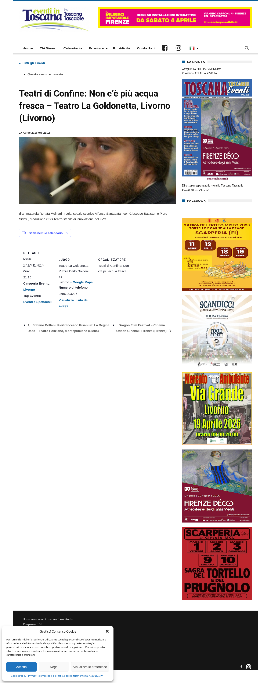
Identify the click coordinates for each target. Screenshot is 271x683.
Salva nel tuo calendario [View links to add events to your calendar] (46, 233)
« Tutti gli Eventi (32, 63)
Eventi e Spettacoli (37, 302)
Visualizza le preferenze (90, 667)
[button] (107, 631)
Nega (54, 667)
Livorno (29, 289)
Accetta (21, 667)
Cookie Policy (18, 675)
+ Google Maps (81, 282)
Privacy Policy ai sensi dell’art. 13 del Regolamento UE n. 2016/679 (65, 675)
